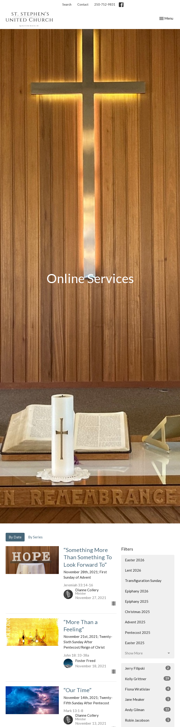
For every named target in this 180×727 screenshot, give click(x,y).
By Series (35, 537)
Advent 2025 (135, 622)
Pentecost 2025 (137, 632)
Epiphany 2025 (136, 601)
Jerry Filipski (148, 668)
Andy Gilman (148, 709)
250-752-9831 (104, 4)
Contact (82, 4)
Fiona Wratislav (148, 689)
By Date (15, 537)
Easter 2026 (134, 560)
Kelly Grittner (148, 678)
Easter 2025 (134, 643)
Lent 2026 (133, 570)
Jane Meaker (148, 699)
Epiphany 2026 (136, 591)
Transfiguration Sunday (143, 580)
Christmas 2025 (137, 612)
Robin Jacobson (148, 720)
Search (66, 4)
